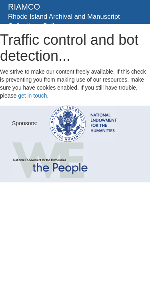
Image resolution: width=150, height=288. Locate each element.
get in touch (32, 95)
